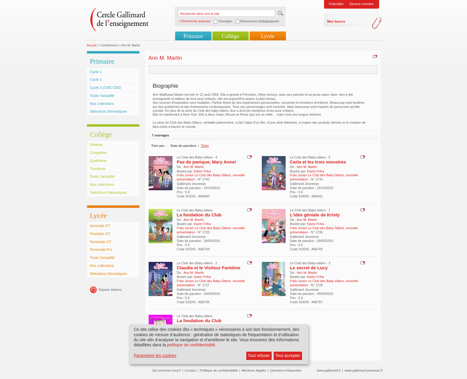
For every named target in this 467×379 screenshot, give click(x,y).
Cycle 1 (96, 72)
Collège (230, 36)
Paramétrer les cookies (155, 355)
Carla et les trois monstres (318, 161)
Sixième (96, 145)
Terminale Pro (101, 250)
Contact (190, 370)
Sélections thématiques (108, 111)
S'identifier (336, 4)
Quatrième (98, 161)
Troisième (98, 169)
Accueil (92, 45)
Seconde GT (100, 226)
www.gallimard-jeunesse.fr (364, 370)
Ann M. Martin (193, 167)
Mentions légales (254, 370)
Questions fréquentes (285, 370)
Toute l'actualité (102, 96)
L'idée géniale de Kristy (315, 214)
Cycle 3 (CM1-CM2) (106, 88)
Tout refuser (259, 355)
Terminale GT (101, 242)
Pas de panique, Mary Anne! (206, 161)
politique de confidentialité (191, 344)
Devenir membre (362, 4)
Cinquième (98, 153)
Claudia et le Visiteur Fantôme (209, 267)
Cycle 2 (96, 80)
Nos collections (102, 104)
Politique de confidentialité (219, 370)
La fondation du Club (199, 214)
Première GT (100, 234)
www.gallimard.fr (329, 370)
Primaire (193, 36)
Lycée (267, 36)
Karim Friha (202, 171)
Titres (205, 145)
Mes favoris (336, 21)
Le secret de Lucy (309, 267)
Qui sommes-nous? (166, 370)
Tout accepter (287, 355)
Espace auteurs (110, 289)
